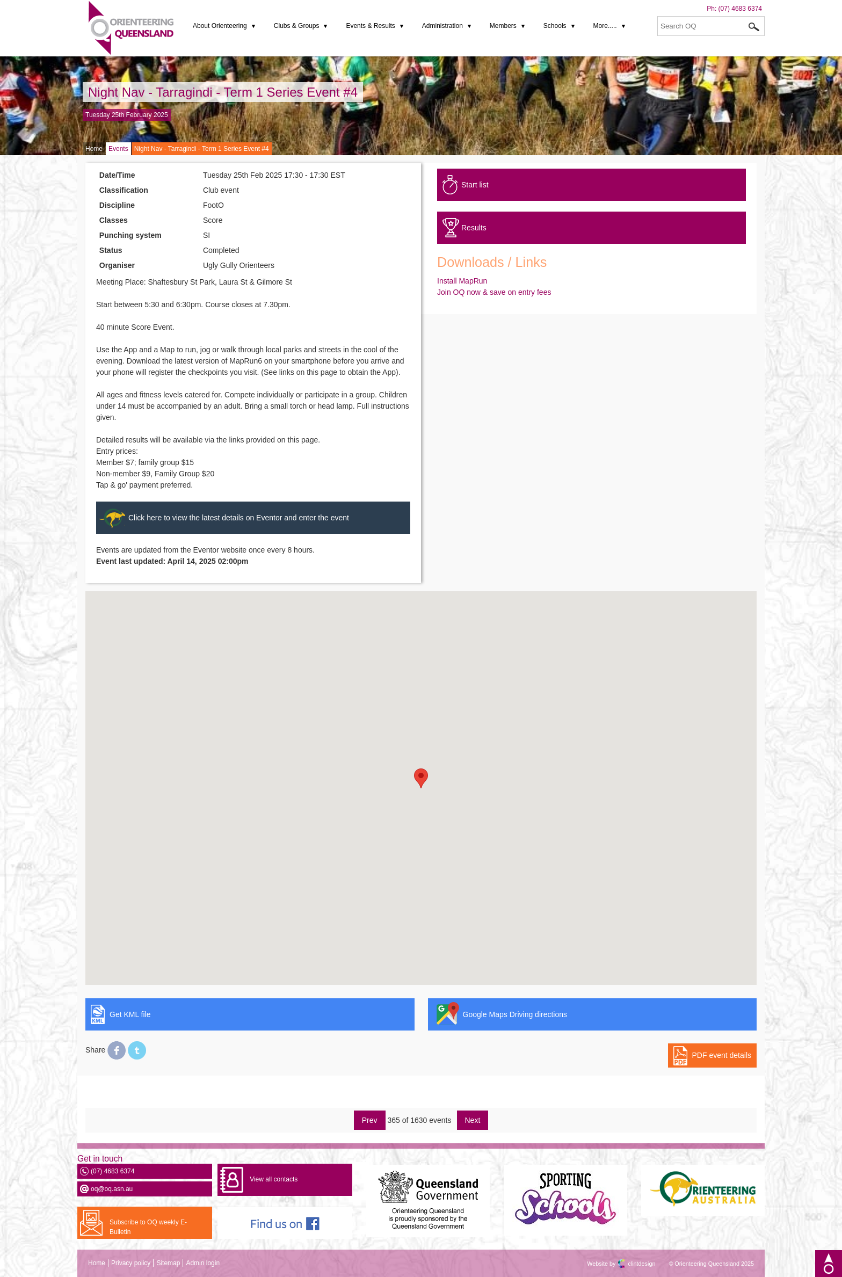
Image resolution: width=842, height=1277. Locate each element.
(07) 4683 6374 (740, 8)
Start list (475, 184)
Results (474, 227)
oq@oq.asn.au (112, 1189)
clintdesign (632, 1263)
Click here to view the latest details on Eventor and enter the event (238, 517)
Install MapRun (462, 281)
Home (94, 149)
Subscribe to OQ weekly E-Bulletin (148, 1227)
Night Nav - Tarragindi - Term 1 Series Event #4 (223, 92)
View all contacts (273, 1179)
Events (118, 149)
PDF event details (722, 1055)
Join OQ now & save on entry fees (494, 292)
